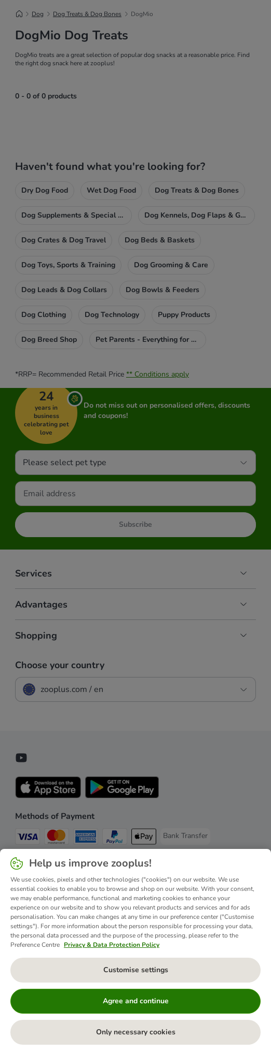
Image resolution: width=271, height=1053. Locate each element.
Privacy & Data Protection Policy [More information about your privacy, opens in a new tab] (111, 945)
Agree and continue (136, 1001)
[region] (135, 951)
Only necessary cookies (135, 1032)
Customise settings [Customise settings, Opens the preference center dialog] (135, 970)
